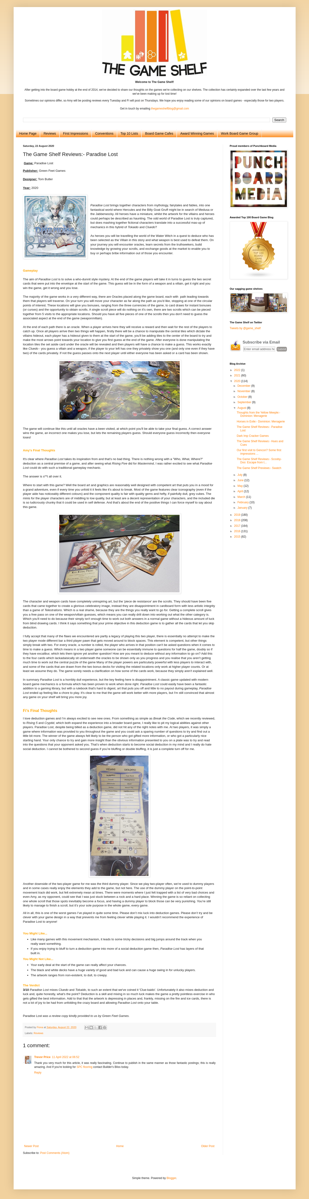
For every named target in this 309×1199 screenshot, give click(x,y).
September (244, 402)
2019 (237, 514)
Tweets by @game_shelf (245, 328)
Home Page (28, 133)
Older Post (208, 1146)
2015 (237, 536)
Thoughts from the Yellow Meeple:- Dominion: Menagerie (258, 414)
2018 (237, 520)
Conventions (104, 133)
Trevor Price (42, 1057)
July (240, 474)
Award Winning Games (197, 133)
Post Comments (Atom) (55, 1153)
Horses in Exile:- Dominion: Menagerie (261, 421)
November (244, 391)
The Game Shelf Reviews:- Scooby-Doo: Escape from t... (259, 460)
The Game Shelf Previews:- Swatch (259, 468)
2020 (237, 381)
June (240, 480)
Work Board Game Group (239, 133)
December (244, 385)
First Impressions (75, 133)
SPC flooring (84, 1067)
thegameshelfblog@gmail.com (170, 108)
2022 (237, 370)
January (242, 507)
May (240, 486)
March (241, 497)
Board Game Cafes (159, 133)
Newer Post (31, 1146)
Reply (38, 1072)
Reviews (49, 133)
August (242, 408)
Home (120, 1146)
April (240, 491)
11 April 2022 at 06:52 (65, 1057)
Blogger (171, 1178)
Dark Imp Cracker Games (253, 435)
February (243, 502)
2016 (237, 531)
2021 (237, 375)
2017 (237, 525)
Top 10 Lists (129, 133)
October (242, 396)
